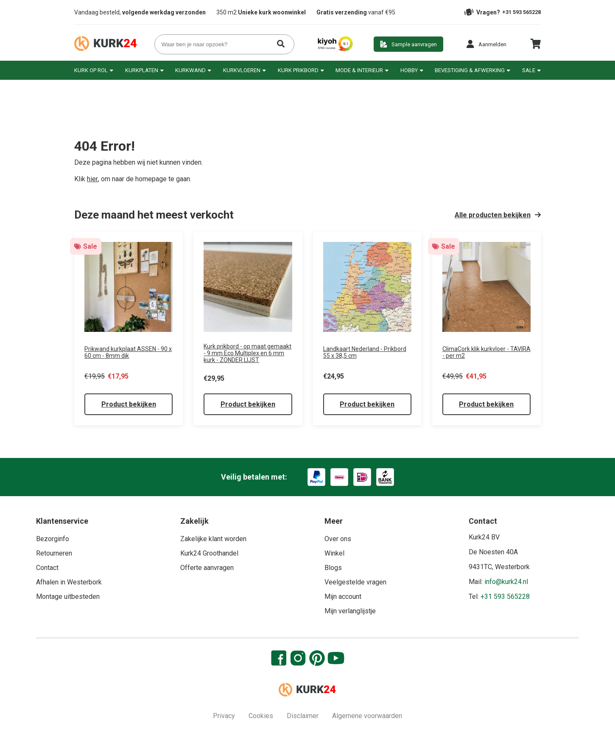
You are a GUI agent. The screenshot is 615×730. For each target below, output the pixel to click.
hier (92, 179)
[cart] (535, 47)
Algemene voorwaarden (367, 716)
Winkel (334, 553)
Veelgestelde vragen (355, 582)
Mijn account (342, 596)
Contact (47, 568)
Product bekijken (128, 404)
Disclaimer (303, 716)
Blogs (333, 568)
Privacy (224, 716)
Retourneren (54, 553)
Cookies (261, 716)
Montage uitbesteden (68, 596)
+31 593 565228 (521, 12)
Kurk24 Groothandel (209, 553)
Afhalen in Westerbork (69, 582)
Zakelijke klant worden (213, 539)
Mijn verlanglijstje (350, 611)
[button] (486, 44)
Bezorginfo (52, 539)
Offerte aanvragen (207, 568)
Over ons (337, 539)
